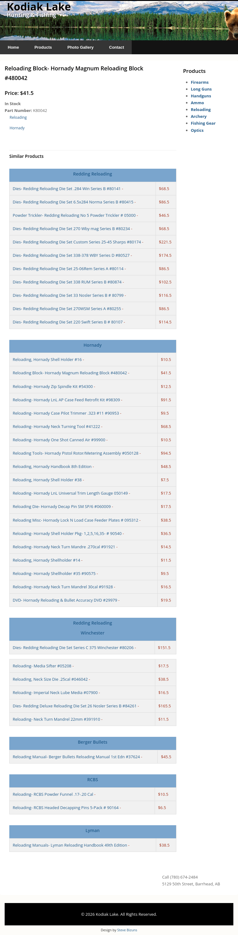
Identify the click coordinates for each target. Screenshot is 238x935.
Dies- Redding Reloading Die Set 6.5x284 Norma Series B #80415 (73, 202)
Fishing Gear (203, 123)
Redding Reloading (92, 174)
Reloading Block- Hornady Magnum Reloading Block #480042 (70, 373)
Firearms (200, 82)
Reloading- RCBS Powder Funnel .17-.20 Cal (53, 794)
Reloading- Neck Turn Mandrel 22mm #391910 (56, 719)
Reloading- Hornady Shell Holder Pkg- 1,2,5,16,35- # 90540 (67, 533)
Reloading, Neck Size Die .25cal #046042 (50, 679)
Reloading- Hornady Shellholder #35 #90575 (54, 573)
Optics (197, 130)
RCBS (92, 779)
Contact (116, 47)
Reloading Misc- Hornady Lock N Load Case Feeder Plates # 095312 (75, 520)
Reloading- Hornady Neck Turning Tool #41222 (56, 426)
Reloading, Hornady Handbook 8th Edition (52, 466)
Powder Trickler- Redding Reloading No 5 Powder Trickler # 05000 (74, 215)
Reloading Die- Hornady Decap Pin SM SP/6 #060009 (62, 506)
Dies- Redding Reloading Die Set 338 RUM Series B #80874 (67, 282)
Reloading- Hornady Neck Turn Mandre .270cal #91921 (64, 547)
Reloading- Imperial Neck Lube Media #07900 (55, 692)
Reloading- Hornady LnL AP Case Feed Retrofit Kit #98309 (66, 400)
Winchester (92, 633)
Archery (199, 116)
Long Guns (201, 89)
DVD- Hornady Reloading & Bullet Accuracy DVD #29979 (65, 600)
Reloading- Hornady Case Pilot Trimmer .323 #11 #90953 (66, 413)
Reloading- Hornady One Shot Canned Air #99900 (59, 440)
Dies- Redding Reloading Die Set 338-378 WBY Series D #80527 (71, 255)
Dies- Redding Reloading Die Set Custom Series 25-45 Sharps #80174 (77, 242)
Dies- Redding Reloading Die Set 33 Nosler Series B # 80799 (68, 295)
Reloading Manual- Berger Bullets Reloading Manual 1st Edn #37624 (76, 756)
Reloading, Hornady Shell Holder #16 (47, 359)
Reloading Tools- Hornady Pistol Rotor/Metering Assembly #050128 (76, 453)
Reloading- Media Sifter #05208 (42, 666)
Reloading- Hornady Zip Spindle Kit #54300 (53, 386)
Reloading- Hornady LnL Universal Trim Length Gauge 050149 (70, 493)
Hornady (17, 128)
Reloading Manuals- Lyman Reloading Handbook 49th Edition (70, 845)
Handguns (201, 96)
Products (43, 47)
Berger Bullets (92, 742)
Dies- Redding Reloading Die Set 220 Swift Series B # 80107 (68, 322)
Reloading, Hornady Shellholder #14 (46, 560)
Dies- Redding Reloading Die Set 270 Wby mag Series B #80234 (71, 228)
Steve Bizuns (127, 930)
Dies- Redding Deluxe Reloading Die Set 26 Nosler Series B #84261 (75, 706)
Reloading (18, 117)
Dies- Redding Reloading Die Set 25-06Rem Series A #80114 (68, 268)
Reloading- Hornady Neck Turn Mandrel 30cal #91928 (63, 587)
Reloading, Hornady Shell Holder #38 (47, 480)
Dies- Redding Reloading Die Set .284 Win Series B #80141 (67, 188)
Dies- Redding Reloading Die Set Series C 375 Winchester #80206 (73, 647)
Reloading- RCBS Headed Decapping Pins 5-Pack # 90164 (66, 807)
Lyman (92, 830)
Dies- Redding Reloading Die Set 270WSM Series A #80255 (67, 308)
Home (13, 47)
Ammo (197, 102)
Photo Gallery (80, 47)
